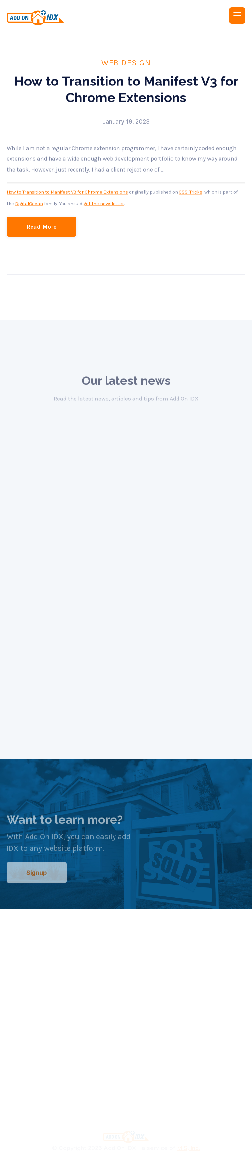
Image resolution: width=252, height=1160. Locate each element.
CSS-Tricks (190, 192)
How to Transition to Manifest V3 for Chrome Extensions (67, 192)
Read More (41, 226)
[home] (62, 17)
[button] (237, 15)
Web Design (126, 62)
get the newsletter (103, 203)
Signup (36, 877)
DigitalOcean (29, 203)
